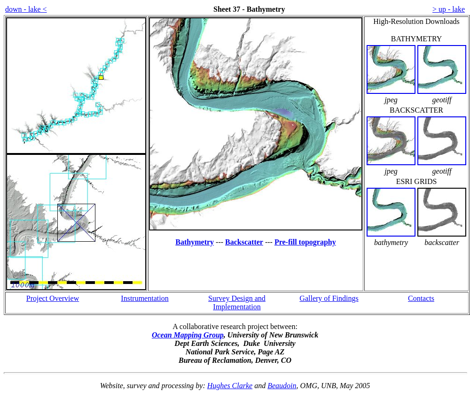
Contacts (421, 298)
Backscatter (244, 242)
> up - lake (448, 9)
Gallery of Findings (328, 298)
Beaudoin (281, 386)
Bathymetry (194, 242)
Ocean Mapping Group (188, 335)
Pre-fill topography (305, 242)
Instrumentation (144, 298)
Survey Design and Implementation (237, 302)
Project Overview (52, 298)
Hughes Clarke (229, 386)
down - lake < (26, 9)
